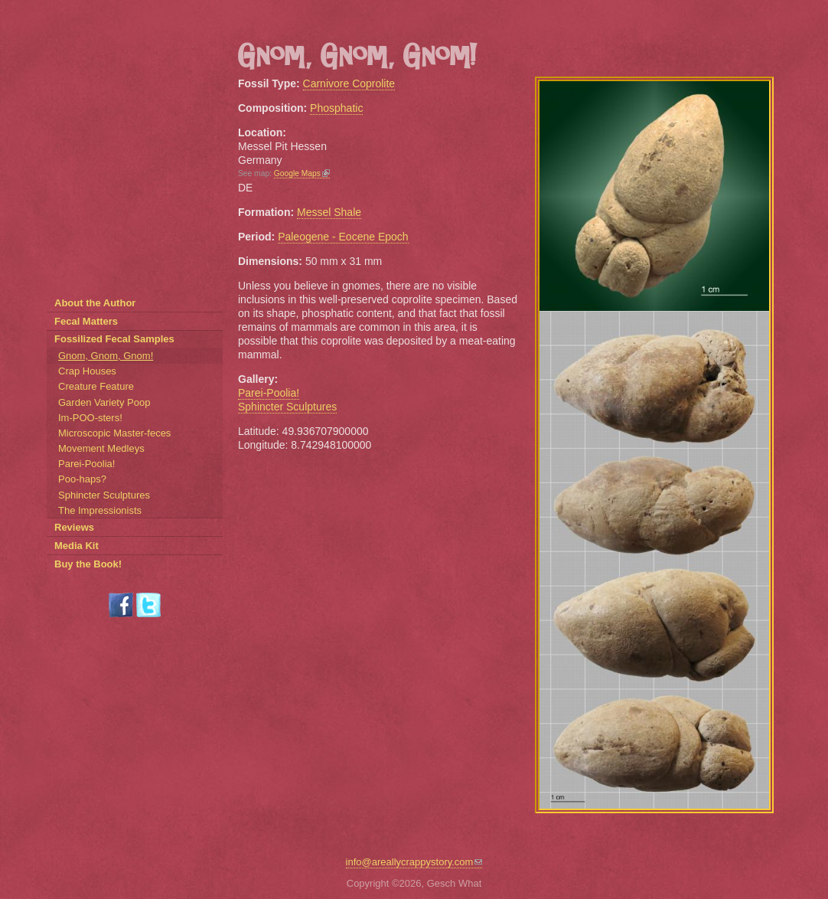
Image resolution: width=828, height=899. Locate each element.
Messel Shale (329, 212)
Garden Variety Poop (104, 402)
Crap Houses (87, 371)
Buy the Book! (88, 564)
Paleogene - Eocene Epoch (343, 236)
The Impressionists (100, 510)
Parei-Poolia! (268, 393)
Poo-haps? (82, 479)
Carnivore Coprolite (349, 83)
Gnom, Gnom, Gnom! (105, 355)
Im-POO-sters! (90, 417)
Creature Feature (96, 386)
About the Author (94, 303)
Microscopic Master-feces (114, 433)
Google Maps (302, 173)
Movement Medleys (101, 448)
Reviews (74, 527)
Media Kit (76, 545)
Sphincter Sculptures (287, 406)
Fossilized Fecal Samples (114, 339)
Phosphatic (336, 108)
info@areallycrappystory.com (414, 862)
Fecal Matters (86, 321)
